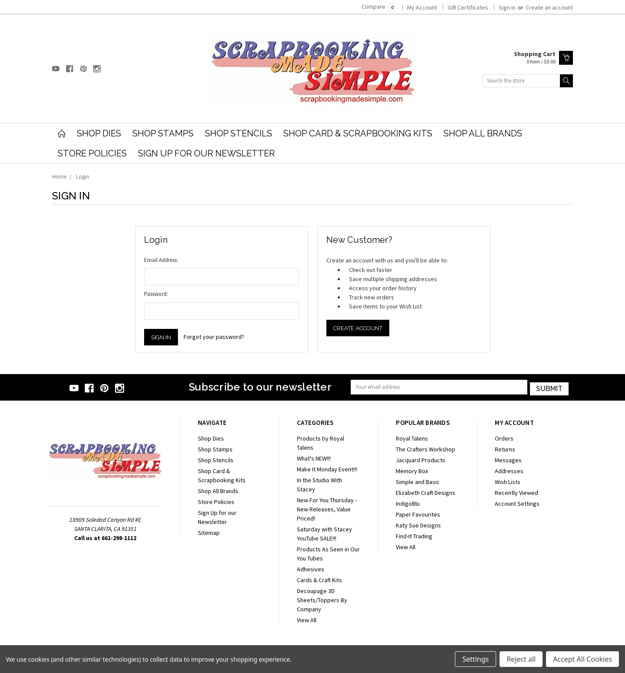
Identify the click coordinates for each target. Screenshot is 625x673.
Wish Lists (507, 481)
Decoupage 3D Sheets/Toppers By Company (322, 599)
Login (82, 176)
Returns (505, 448)
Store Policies (92, 153)
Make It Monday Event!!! (327, 468)
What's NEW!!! (314, 457)
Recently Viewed (516, 492)
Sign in (507, 7)
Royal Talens (412, 437)
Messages (508, 459)
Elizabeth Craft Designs (425, 492)
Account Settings (517, 503)
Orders (504, 437)
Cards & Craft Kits (319, 579)
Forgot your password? (214, 337)
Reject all (521, 659)
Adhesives (310, 568)
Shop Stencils (238, 133)
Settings (475, 659)
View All (306, 619)
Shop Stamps (163, 133)
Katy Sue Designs (418, 524)
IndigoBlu (408, 503)
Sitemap (209, 532)
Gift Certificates (467, 7)
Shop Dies (99, 133)
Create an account (549, 7)
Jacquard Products (420, 459)
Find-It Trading (414, 535)
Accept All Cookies (582, 659)
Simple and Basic (418, 481)
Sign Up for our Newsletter (206, 153)
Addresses (509, 470)
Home (59, 176)
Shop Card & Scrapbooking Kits (357, 133)
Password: (156, 294)
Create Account (357, 328)
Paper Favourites (418, 513)
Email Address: (161, 260)
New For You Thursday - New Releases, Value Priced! (327, 508)
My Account (422, 7)
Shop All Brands (483, 133)
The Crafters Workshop (425, 448)
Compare (379, 6)
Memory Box (412, 470)
